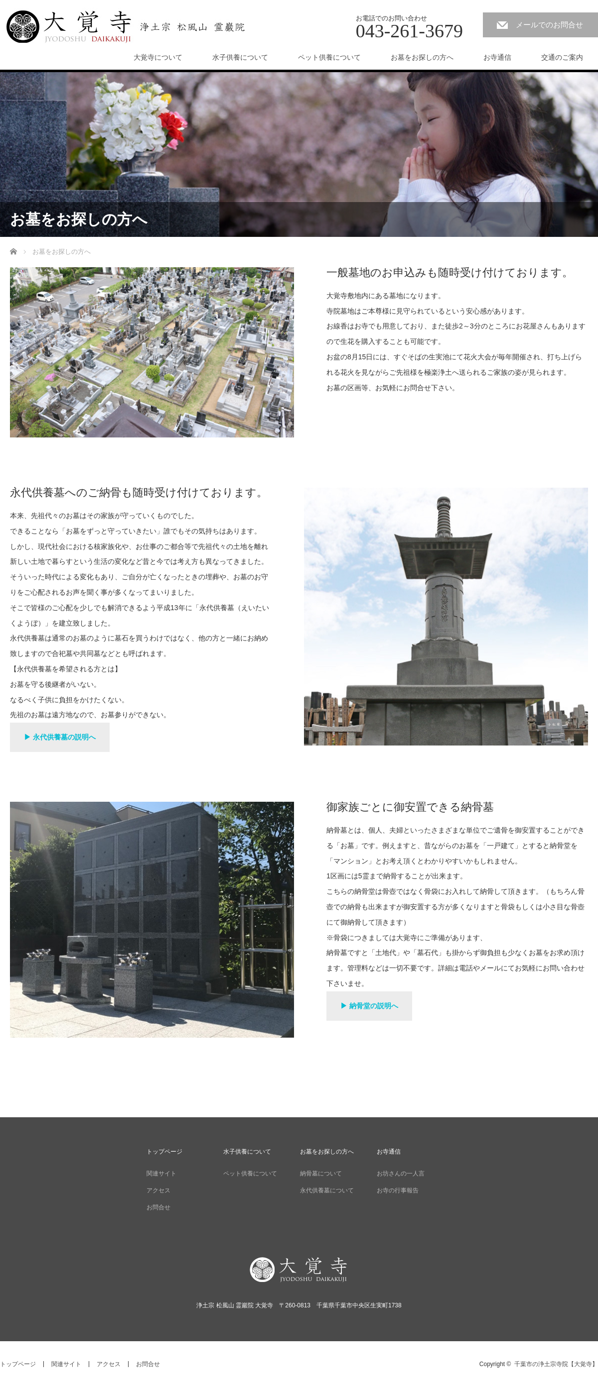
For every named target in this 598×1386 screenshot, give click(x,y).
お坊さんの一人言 (401, 1173)
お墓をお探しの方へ (422, 57)
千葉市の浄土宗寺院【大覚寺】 (556, 1364)
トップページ (164, 1151)
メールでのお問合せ (549, 24)
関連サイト (161, 1173)
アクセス (158, 1190)
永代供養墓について (327, 1190)
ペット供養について (329, 57)
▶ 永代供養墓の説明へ (60, 737)
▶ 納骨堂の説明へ (369, 1006)
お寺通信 (497, 57)
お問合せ (158, 1207)
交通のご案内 (562, 57)
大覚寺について (158, 57)
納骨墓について (321, 1173)
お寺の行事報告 (398, 1190)
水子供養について (240, 57)
